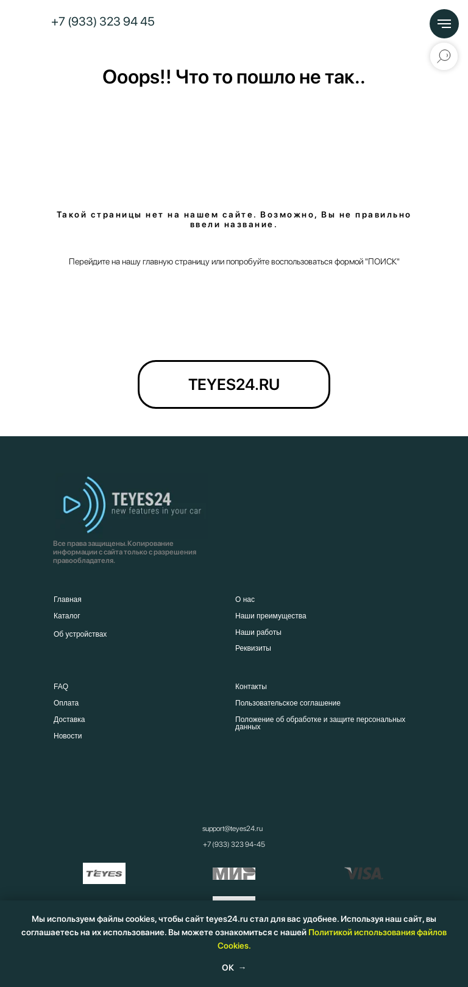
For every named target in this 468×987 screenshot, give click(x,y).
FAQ (61, 686)
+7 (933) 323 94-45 (234, 844)
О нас (245, 599)
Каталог (67, 616)
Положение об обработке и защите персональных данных (320, 723)
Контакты (251, 686)
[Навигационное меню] (444, 23)
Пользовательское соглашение (288, 703)
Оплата (66, 703)
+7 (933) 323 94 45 (103, 21)
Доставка (69, 719)
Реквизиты (253, 648)
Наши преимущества (271, 616)
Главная (68, 599)
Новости (68, 736)
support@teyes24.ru (232, 828)
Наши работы (258, 632)
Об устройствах (80, 634)
